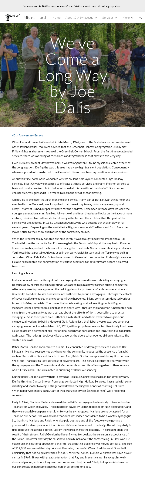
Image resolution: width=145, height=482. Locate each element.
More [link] (126, 17)
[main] (72, 75)
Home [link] (56, 17)
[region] (72, 6)
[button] (140, 17)
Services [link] (107, 17)
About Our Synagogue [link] (79, 17)
